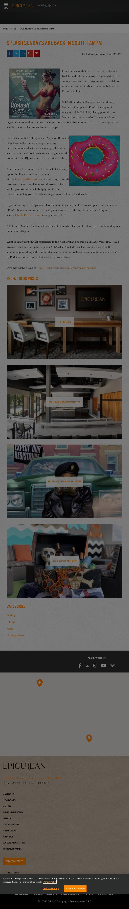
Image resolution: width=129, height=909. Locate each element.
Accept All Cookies (75, 888)
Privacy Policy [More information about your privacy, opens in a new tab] (50, 882)
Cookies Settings (51, 888)
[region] (64, 884)
